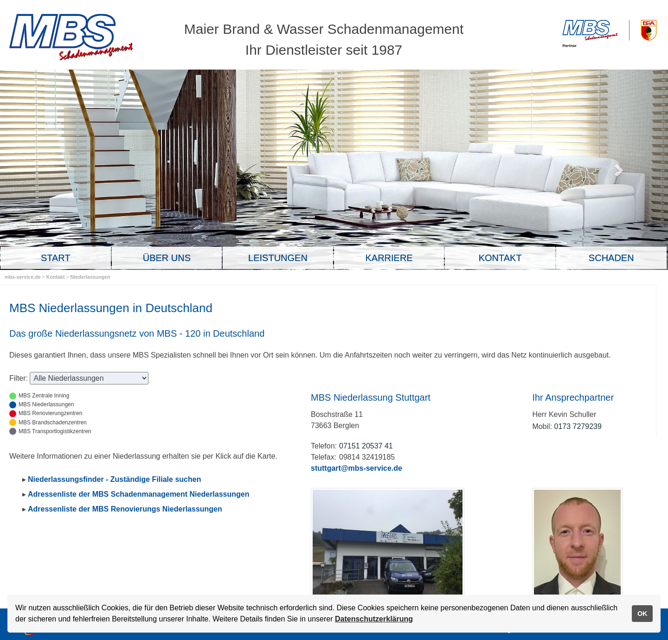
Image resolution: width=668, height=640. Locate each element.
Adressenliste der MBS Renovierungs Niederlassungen (125, 509)
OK (642, 613)
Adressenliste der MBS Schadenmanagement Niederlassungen (138, 494)
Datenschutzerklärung (374, 619)
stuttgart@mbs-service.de (356, 468)
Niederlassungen (90, 277)
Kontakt (56, 277)
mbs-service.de (23, 277)
